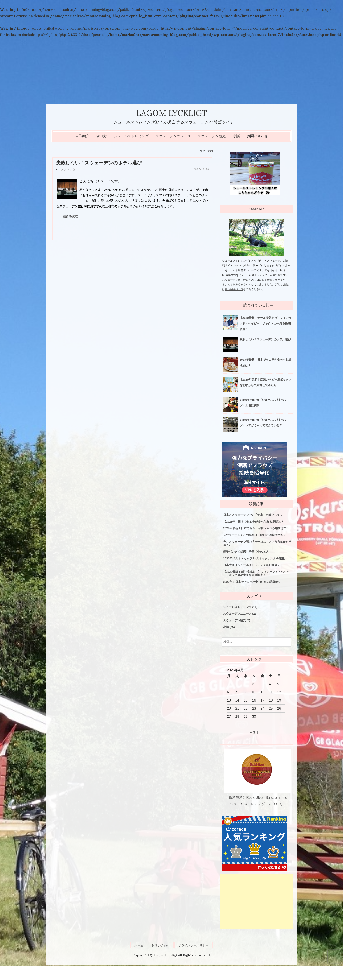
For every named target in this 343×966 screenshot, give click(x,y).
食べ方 (101, 137)
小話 (236, 137)
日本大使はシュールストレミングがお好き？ (251, 566)
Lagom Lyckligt (171, 113)
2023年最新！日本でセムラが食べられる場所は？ (254, 529)
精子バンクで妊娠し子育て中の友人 (246, 552)
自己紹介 (82, 137)
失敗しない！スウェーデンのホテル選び (101, 163)
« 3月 (254, 733)
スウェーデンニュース (173, 137)
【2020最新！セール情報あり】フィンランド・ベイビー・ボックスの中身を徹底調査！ (265, 324)
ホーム (135, 946)
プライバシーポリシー (195, 946)
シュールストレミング (131, 137)
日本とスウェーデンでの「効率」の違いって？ (253, 515)
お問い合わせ (257, 137)
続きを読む (70, 217)
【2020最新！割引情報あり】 (256, 574)
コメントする (66, 170)
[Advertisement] (171, 70)
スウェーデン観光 (212, 137)
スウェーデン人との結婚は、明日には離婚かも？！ (256, 535)
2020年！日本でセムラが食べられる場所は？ (252, 582)
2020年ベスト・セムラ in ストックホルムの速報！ (255, 559)
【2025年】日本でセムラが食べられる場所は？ (253, 522)
